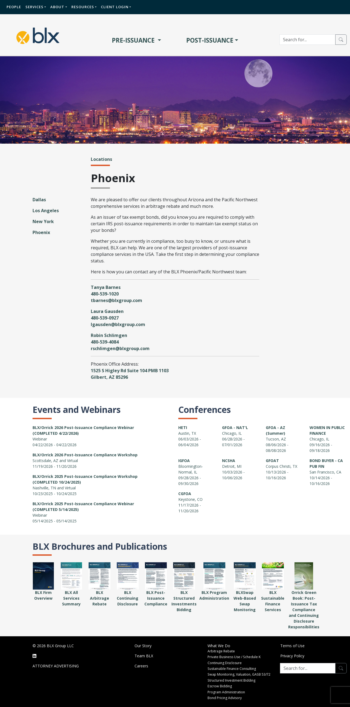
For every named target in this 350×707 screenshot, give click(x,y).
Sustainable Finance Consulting (232, 668)
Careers (141, 665)
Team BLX (144, 655)
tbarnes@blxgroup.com (116, 300)
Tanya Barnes (106, 287)
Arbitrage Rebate (221, 651)
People (14, 6)
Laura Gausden (107, 311)
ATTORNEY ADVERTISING (56, 665)
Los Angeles (46, 211)
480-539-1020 (105, 294)
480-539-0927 (105, 318)
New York (43, 221)
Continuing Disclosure (225, 663)
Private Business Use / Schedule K (234, 657)
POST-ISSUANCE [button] (209, 40)
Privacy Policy (292, 655)
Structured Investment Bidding (231, 680)
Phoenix (41, 232)
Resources (82, 6)
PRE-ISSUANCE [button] (134, 40)
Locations (101, 159)
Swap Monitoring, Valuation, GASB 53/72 (239, 674)
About (57, 6)
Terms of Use (292, 645)
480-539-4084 (105, 342)
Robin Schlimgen (109, 335)
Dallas (39, 200)
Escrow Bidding (220, 686)
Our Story (143, 645)
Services (34, 6)
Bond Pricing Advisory (225, 698)
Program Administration (226, 692)
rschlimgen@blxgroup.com (120, 348)
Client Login (115, 6)
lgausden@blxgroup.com (118, 324)
